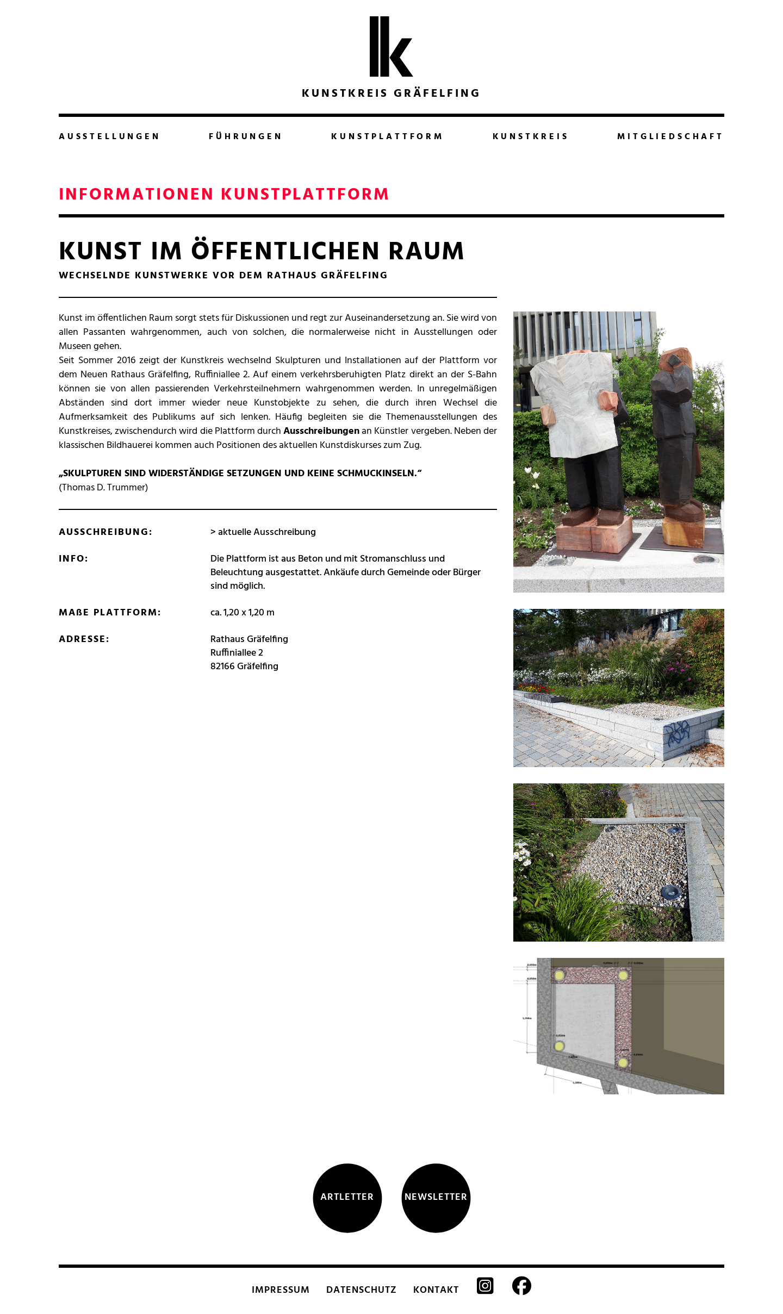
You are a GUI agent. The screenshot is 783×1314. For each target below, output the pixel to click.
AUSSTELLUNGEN (110, 137)
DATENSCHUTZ (361, 1290)
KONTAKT (436, 1290)
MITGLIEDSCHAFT (670, 137)
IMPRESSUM (281, 1290)
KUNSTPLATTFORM (387, 137)
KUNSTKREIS (531, 137)
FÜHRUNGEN (246, 137)
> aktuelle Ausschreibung (263, 532)
